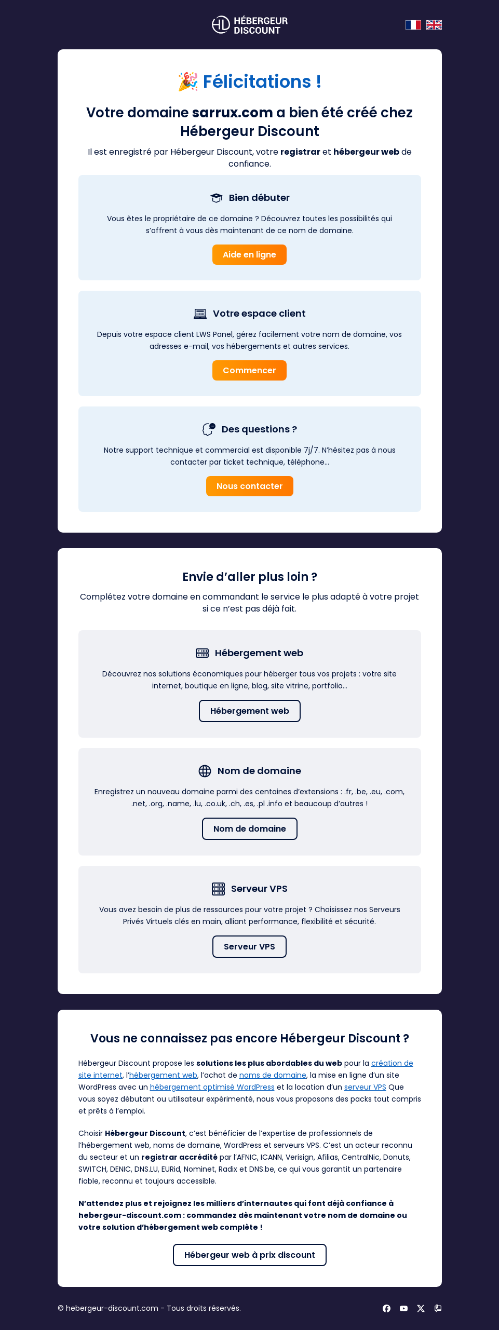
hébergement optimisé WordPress (212, 1087)
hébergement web (163, 1075)
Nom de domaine (249, 829)
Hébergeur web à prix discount (249, 1255)
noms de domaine (272, 1075)
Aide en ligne (249, 255)
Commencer (249, 370)
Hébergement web (249, 711)
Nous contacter (250, 486)
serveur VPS (365, 1087)
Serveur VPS (249, 947)
